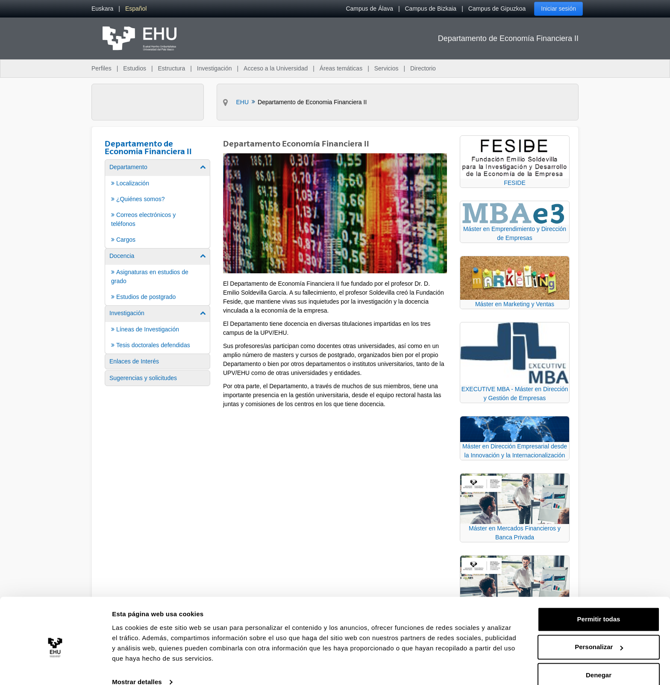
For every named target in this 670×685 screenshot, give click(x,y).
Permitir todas (598, 605)
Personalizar (599, 633)
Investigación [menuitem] (214, 68)
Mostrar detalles (137, 668)
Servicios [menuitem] (386, 68)
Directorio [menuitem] (423, 68)
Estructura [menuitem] (171, 68)
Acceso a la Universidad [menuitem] (276, 68)
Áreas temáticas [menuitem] (341, 68)
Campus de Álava (369, 8)
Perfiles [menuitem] (101, 68)
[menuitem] (102, 9)
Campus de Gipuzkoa (497, 8)
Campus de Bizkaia (431, 8)
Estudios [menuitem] (134, 68)
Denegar (598, 661)
